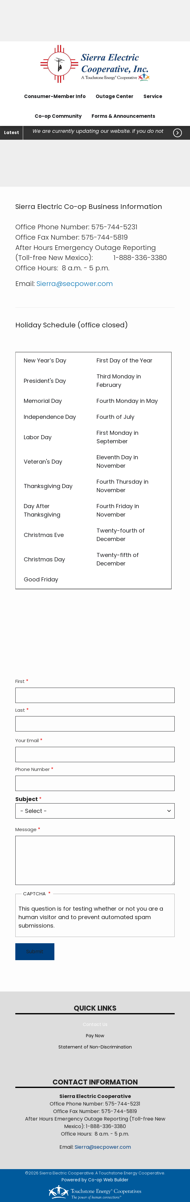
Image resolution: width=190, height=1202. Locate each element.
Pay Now (95, 1036)
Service (152, 96)
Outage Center (114, 96)
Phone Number (32, 769)
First (20, 681)
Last (20, 710)
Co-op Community (58, 116)
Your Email (27, 740)
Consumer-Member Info (55, 96)
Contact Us (95, 1024)
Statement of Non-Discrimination (95, 1047)
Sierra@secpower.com (75, 284)
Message (26, 829)
